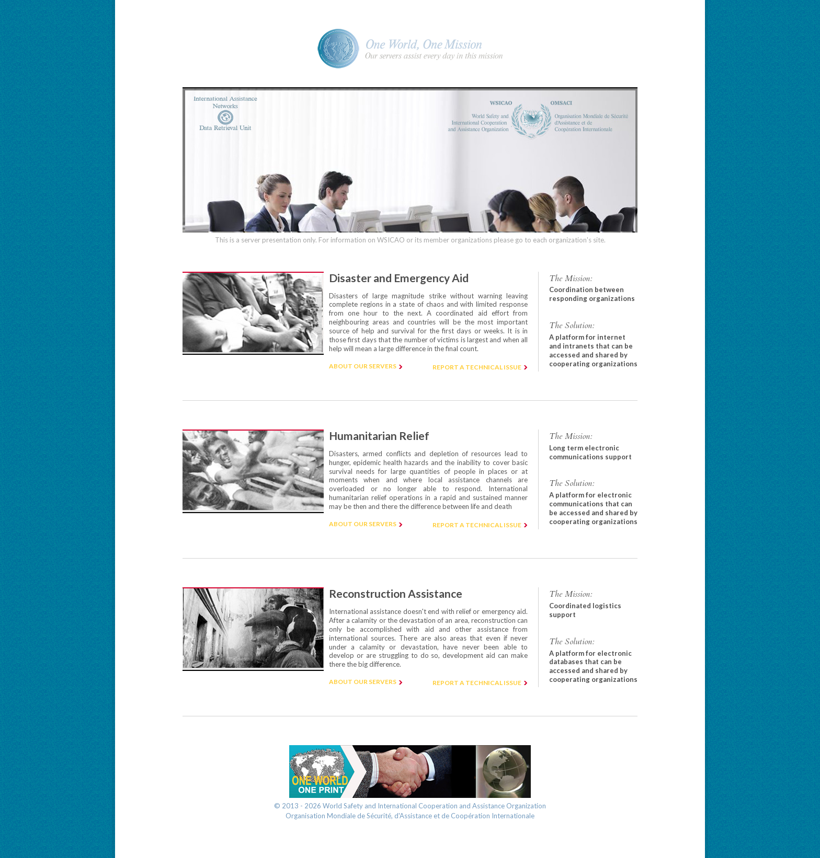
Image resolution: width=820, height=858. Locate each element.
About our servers (362, 366)
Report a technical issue (476, 367)
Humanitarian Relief (379, 435)
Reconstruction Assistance (395, 593)
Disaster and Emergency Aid (399, 277)
